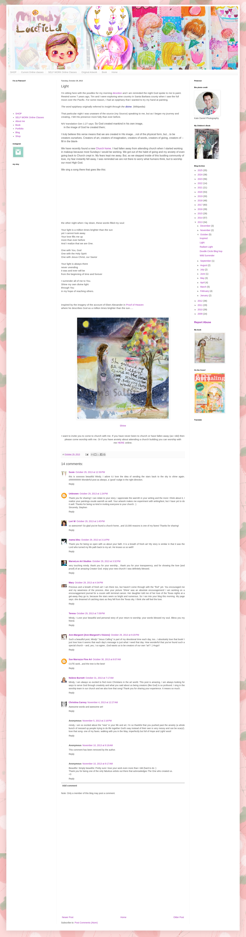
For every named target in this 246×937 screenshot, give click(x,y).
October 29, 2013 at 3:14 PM (95, 539)
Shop (18, 136)
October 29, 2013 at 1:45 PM (91, 521)
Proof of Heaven (135, 304)
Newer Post (67, 917)
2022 (200, 183)
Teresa (72, 613)
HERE (121, 442)
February (205, 291)
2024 (200, 174)
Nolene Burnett (77, 678)
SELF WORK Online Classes (62, 72)
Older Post (178, 917)
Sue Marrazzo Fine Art (80, 659)
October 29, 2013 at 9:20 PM (125, 635)
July (202, 269)
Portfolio (19, 128)
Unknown (74, 493)
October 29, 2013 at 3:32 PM (106, 561)
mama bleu (74, 539)
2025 (200, 170)
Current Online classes (32, 72)
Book (104, 72)
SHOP (13, 72)
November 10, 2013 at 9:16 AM (97, 745)
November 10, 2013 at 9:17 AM (97, 763)
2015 (200, 213)
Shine (123, 425)
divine (128, 106)
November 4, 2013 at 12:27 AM (103, 702)
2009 (200, 314)
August (204, 265)
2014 (200, 217)
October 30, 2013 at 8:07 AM (107, 659)
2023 (200, 179)
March (203, 287)
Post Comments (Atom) (86, 922)
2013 (200, 222)
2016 (200, 209)
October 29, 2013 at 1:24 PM (94, 493)
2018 (200, 200)
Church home (103, 148)
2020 (200, 192)
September (206, 261)
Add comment (69, 785)
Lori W (72, 521)
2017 (200, 205)
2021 (200, 187)
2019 (200, 196)
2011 (200, 305)
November (205, 230)
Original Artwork (89, 72)
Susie (72, 472)
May (202, 278)
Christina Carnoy (78, 702)
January (204, 295)
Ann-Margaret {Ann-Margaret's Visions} (89, 635)
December (205, 226)
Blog (17, 132)
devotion (117, 93)
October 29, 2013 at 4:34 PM (89, 582)
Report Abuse (202, 322)
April (202, 282)
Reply (71, 484)
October (204, 234)
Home (115, 72)
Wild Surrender (207, 255)
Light (202, 242)
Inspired (204, 238)
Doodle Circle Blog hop (211, 251)
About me (20, 121)
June (203, 274)
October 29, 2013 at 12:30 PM (90, 472)
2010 (200, 309)
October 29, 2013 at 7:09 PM (91, 613)
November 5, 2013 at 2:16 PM (97, 720)
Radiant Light (206, 247)
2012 (200, 301)
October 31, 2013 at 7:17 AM (99, 678)
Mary (71, 582)
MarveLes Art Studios (80, 561)
